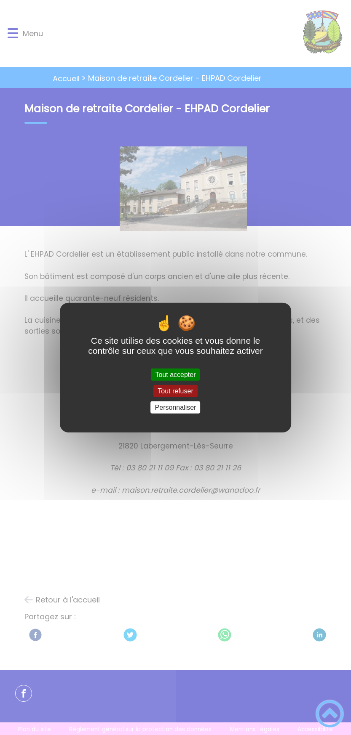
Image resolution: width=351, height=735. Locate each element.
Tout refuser (175, 390)
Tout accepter (175, 374)
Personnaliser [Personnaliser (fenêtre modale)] (175, 407)
